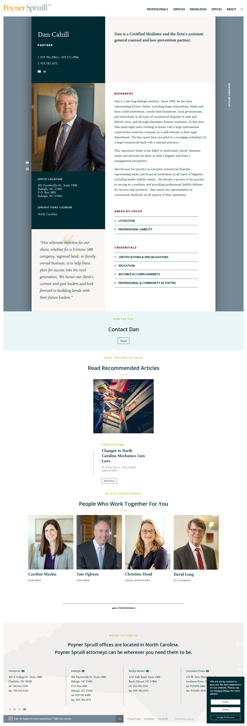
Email (123, 341)
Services (179, 9)
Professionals (157, 9)
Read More (111, 481)
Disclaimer (149, 719)
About (231, 9)
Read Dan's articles (229, 95)
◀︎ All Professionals (123, 608)
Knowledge (198, 9)
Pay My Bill (163, 719)
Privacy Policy (134, 719)
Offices (216, 9)
